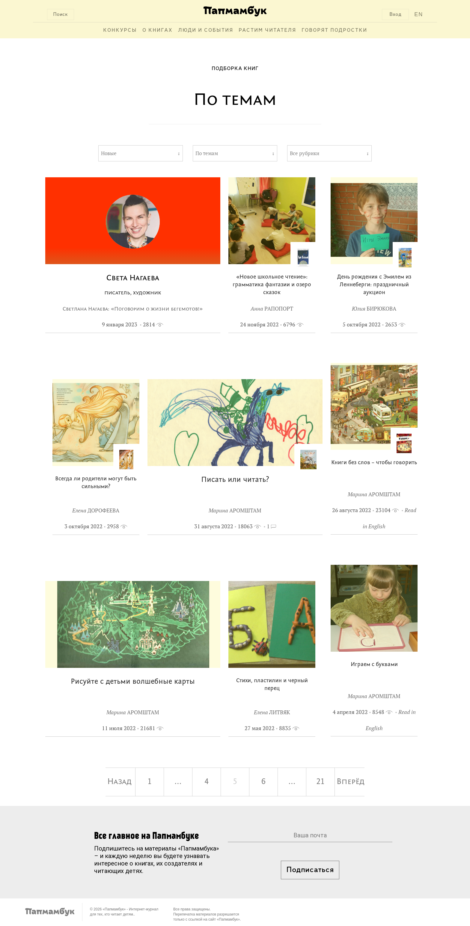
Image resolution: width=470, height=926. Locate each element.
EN (418, 14)
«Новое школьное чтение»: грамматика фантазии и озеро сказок (272, 285)
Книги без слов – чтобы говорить (374, 463)
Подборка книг (235, 69)
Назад (119, 782)
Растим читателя (267, 30)
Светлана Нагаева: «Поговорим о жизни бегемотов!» (133, 309)
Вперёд (350, 782)
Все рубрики (304, 153)
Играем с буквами (374, 665)
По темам (206, 153)
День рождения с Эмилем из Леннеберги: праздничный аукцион (374, 285)
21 (320, 782)
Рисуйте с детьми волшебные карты (133, 682)
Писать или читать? (235, 480)
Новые (109, 153)
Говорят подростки (334, 30)
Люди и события (205, 30)
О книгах (157, 30)
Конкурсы (120, 30)
